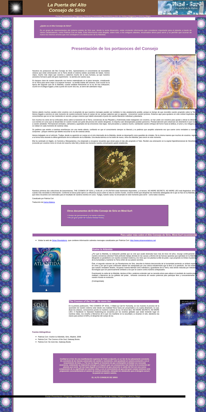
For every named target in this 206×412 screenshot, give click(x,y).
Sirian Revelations (59, 240)
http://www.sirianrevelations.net (143, 240)
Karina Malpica (49, 202)
